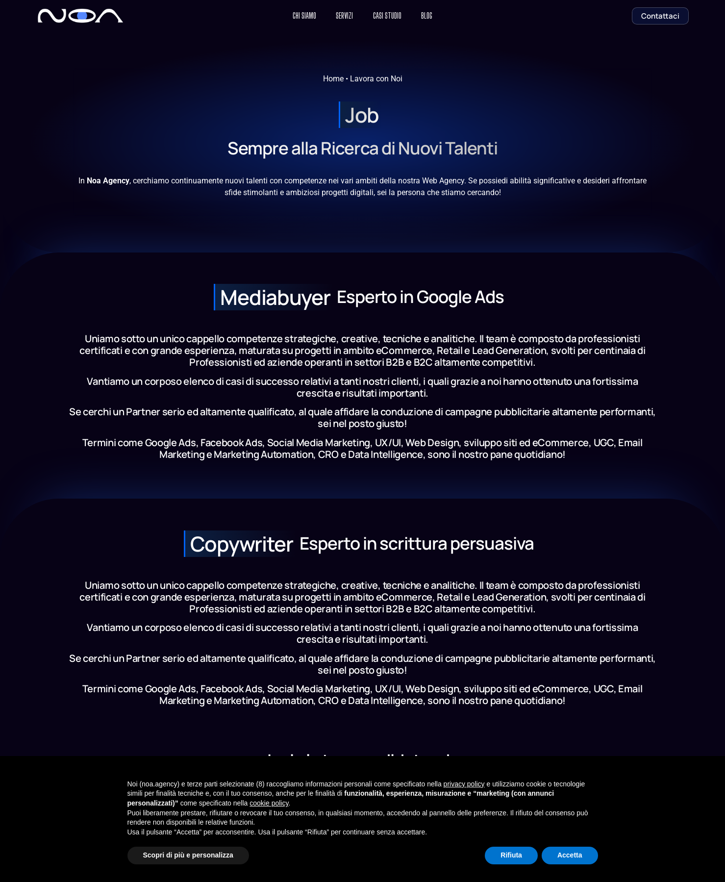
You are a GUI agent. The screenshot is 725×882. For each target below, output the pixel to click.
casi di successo (262, 381)
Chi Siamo (294, 15)
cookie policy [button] (269, 803)
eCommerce (560, 442)
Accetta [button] (569, 855)
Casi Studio (391, 15)
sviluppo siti (490, 442)
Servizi (341, 15)
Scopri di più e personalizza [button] (188, 855)
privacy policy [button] (464, 784)
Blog (438, 15)
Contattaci (660, 16)
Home (333, 78)
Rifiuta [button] (511, 855)
